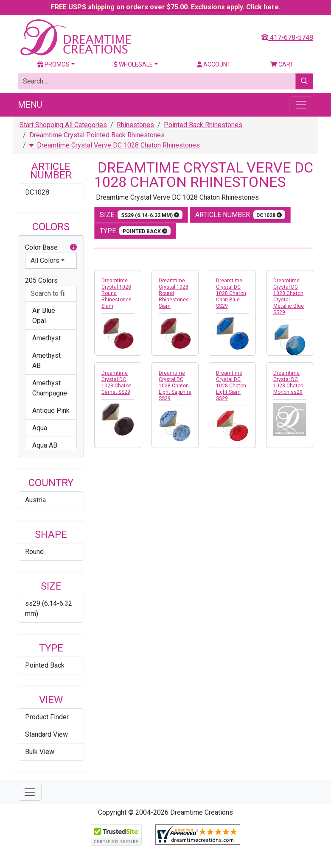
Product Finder (47, 717)
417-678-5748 (287, 37)
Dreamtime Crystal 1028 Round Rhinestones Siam (116, 293)
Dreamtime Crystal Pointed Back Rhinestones (97, 135)
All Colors (45, 260)
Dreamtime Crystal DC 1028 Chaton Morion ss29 (288, 382)
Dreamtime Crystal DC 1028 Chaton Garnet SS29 (116, 382)
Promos (53, 64)
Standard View (46, 734)
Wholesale (133, 64)
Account (214, 64)
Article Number (240, 214)
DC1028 (37, 192)
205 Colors (41, 280)
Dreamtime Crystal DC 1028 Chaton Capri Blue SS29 (231, 293)
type (135, 230)
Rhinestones (135, 125)
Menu (30, 105)
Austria (35, 500)
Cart (282, 64)
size (141, 214)
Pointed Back (45, 665)
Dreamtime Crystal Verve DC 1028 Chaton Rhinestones (114, 145)
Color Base (51, 247)
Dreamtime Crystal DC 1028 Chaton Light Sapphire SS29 (175, 385)
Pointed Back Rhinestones (203, 125)
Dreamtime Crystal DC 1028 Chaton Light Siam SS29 (231, 385)
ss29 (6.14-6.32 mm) (48, 608)
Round (34, 552)
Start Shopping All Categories (63, 125)
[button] (73, 247)
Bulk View (39, 752)
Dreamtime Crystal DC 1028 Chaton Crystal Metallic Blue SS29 (288, 296)
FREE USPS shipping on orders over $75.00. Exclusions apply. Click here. (166, 7)
